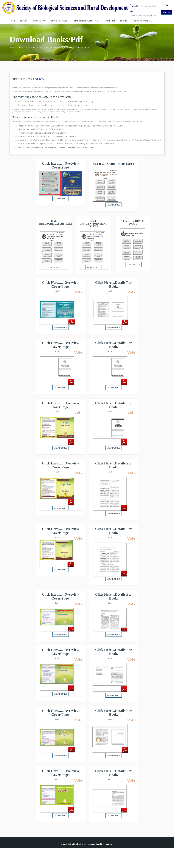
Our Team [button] (39, 21)
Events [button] (124, 21)
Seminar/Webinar (143, 21)
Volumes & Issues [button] (59, 21)
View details (60, 198)
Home (12, 21)
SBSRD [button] (24, 21)
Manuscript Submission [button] (87, 21)
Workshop (110, 21)
